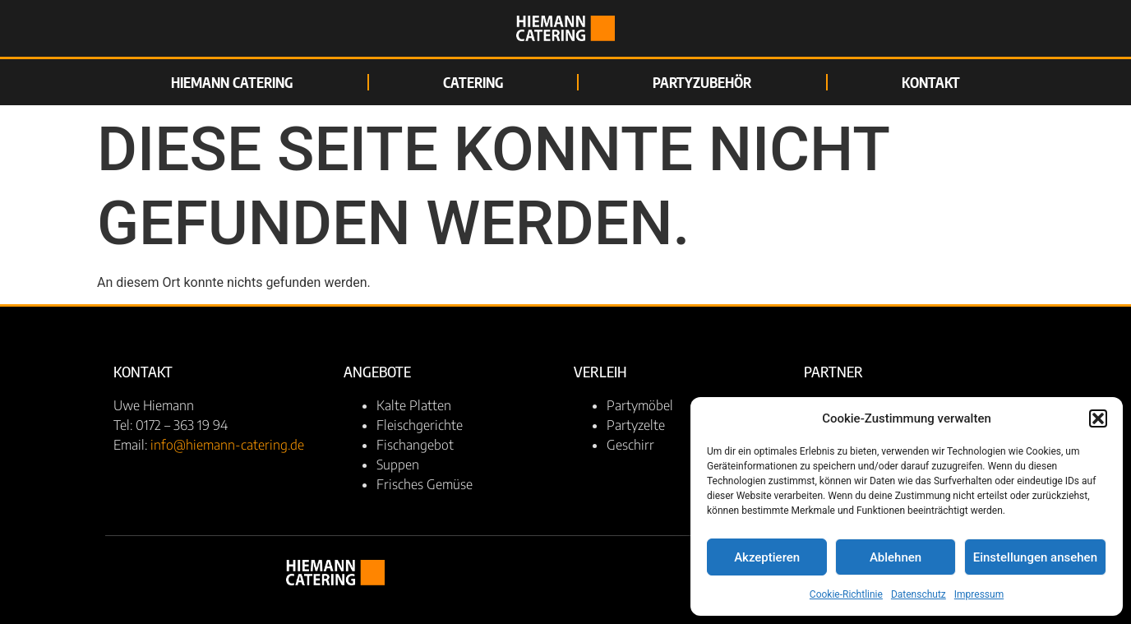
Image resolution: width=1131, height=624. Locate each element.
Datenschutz (918, 594)
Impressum (979, 594)
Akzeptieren (767, 557)
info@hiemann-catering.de (227, 445)
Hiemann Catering (232, 82)
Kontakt (931, 82)
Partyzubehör (702, 82)
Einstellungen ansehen (1035, 557)
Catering (473, 82)
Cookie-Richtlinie (846, 594)
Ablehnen (895, 557)
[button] (1098, 418)
